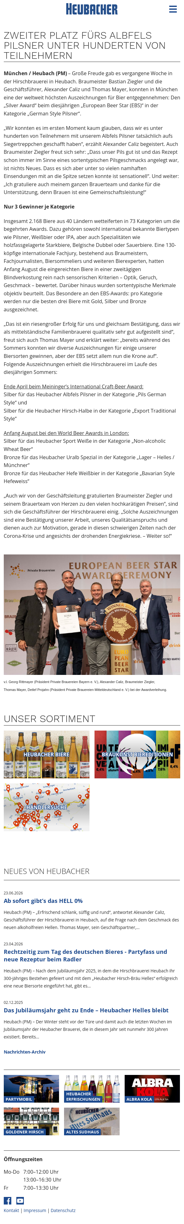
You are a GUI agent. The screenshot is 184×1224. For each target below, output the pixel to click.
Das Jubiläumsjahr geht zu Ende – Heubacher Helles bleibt (86, 1010)
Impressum (35, 1210)
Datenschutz (63, 1210)
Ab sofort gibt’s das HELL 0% (43, 900)
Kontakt (11, 1210)
